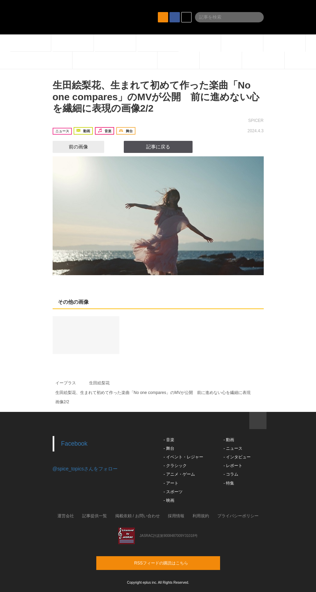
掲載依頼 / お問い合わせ (137, 515)
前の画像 (72, 146)
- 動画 (229, 439)
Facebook (74, 443)
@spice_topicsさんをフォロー (85, 468)
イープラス (65, 383)
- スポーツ (173, 491)
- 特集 (229, 483)
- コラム (231, 474)
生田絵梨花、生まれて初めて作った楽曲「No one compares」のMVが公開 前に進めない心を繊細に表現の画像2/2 (156, 97)
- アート (171, 483)
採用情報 (176, 515)
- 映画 (169, 500)
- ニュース (233, 448)
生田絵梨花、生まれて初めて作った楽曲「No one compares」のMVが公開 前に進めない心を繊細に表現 (153, 392)
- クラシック (175, 465)
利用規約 (201, 515)
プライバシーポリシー (238, 515)
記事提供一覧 (94, 515)
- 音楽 (169, 439)
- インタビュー (237, 457)
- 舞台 (169, 448)
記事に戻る (158, 146)
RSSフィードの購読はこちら (171, 562)
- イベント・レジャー (183, 457)
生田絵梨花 (99, 383)
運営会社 (65, 515)
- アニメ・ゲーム (179, 474)
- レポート (233, 465)
